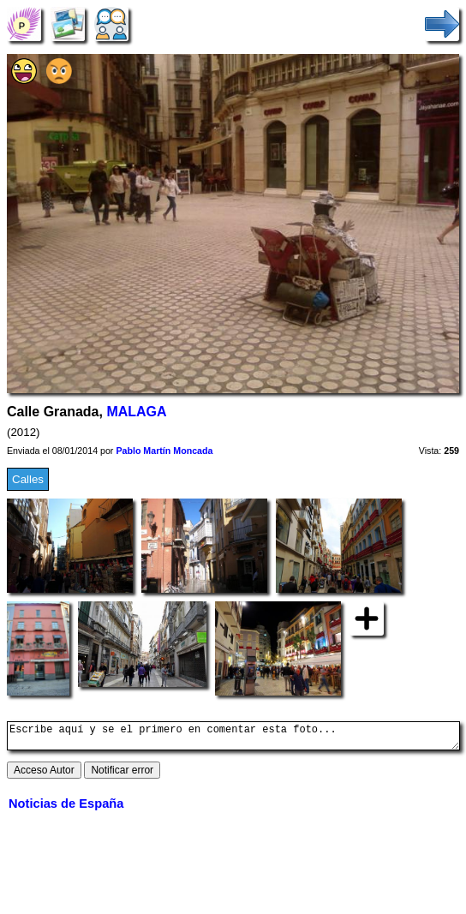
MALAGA (136, 411)
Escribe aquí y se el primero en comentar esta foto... (233, 738)
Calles (28, 479)
